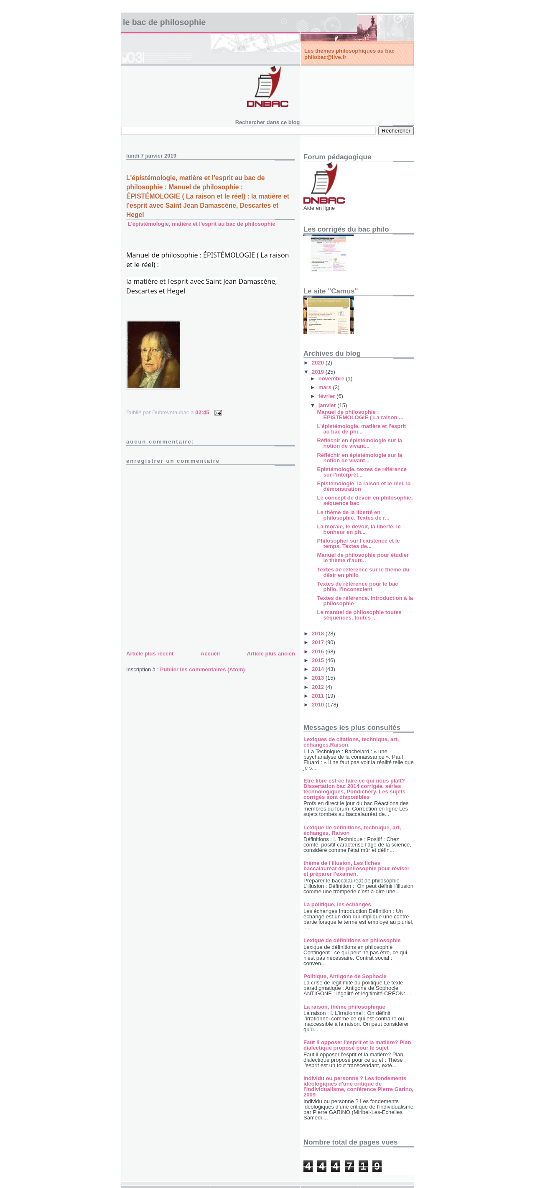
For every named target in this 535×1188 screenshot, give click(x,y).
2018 (319, 633)
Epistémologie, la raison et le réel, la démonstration (363, 486)
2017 (319, 642)
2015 (319, 660)
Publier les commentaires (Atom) (202, 669)
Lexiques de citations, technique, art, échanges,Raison (351, 742)
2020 (319, 362)
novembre (332, 378)
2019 (319, 372)
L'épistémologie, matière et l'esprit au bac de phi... (361, 429)
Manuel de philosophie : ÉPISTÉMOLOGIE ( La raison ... (360, 415)
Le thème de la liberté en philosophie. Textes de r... (353, 515)
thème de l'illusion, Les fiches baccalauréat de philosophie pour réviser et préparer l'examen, (356, 868)
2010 (319, 704)
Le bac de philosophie (164, 22)
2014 (319, 669)
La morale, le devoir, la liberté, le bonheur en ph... (358, 529)
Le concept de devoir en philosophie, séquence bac (365, 500)
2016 (319, 651)
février (327, 396)
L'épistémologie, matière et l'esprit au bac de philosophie (201, 224)
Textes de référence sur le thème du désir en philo (363, 572)
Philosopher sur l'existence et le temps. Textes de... (358, 543)
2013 (319, 678)
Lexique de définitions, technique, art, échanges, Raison (352, 830)
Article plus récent (149, 653)
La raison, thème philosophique (344, 1007)
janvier (328, 405)
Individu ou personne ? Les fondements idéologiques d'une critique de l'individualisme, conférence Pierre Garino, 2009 (358, 1086)
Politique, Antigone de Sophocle (345, 976)
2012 (319, 687)
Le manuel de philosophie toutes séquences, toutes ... (359, 615)
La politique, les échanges (337, 904)
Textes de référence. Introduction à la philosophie (365, 601)
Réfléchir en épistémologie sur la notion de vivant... (359, 443)
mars (325, 387)
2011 (319, 696)
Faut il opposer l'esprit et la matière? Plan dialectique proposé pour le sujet (357, 1045)
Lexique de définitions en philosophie (352, 940)
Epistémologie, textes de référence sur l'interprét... (362, 472)
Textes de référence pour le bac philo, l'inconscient (357, 586)
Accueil (210, 653)
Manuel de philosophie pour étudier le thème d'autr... (363, 557)
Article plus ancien (271, 653)
